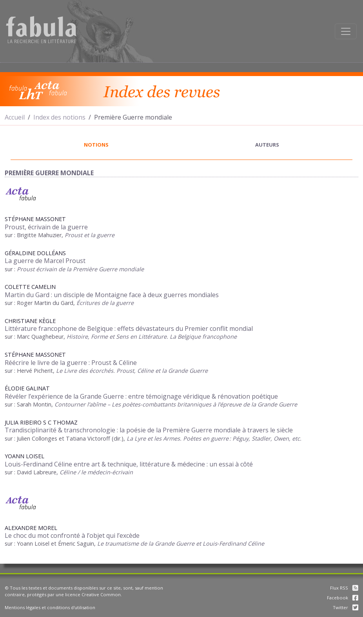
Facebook (342, 598)
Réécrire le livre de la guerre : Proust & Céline (71, 362)
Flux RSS (344, 588)
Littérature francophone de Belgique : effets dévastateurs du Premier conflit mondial (129, 328)
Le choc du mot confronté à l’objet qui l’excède (72, 535)
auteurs (267, 144)
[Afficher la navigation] (346, 31)
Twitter (345, 607)
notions (96, 144)
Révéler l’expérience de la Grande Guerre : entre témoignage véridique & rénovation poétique (141, 396)
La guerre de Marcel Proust (45, 260)
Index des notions (59, 117)
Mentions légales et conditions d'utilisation (50, 607)
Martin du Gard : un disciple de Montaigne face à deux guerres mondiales (112, 294)
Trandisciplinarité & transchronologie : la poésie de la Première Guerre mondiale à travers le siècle (149, 430)
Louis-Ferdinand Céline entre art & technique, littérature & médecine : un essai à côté (129, 464)
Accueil (15, 117)
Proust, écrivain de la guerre (46, 227)
